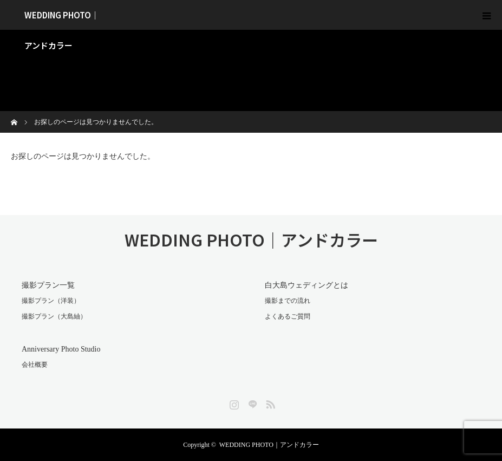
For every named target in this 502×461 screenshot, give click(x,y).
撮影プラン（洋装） (51, 300)
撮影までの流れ (287, 300)
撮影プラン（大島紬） (54, 316)
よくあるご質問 (287, 316)
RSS (269, 402)
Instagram (233, 402)
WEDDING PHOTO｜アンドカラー (61, 19)
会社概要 (35, 364)
